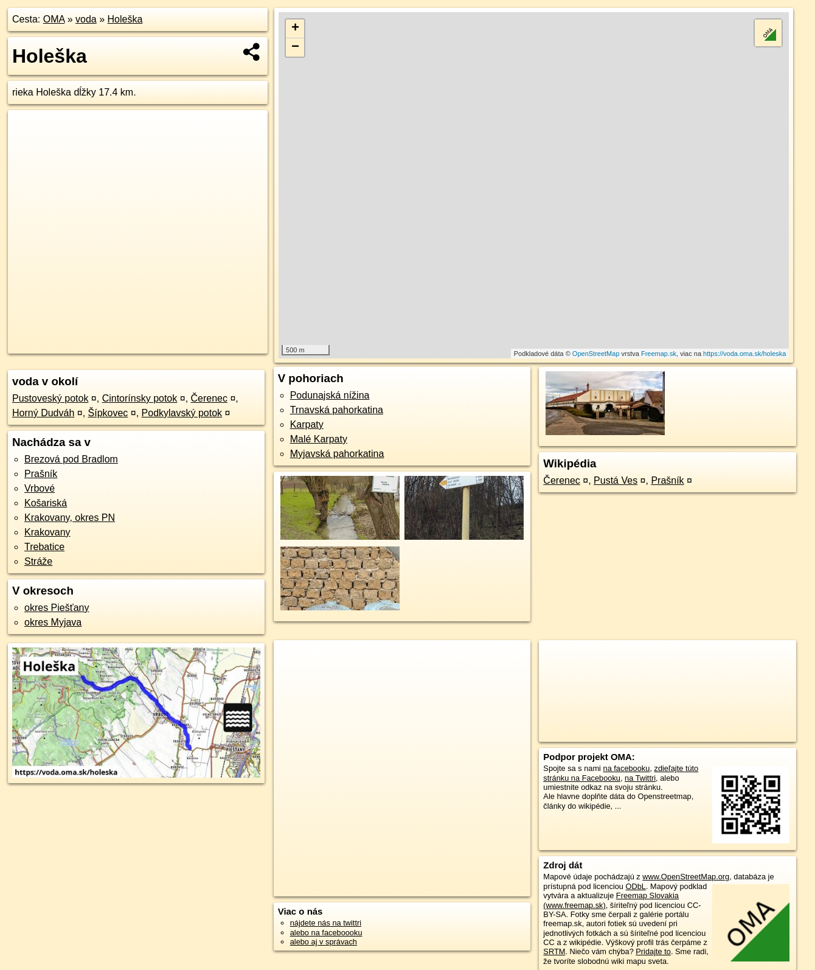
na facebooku (626, 768)
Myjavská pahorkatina (337, 453)
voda (86, 19)
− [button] (295, 47)
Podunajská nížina (330, 395)
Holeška (125, 19)
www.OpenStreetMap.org (685, 876)
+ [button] (295, 28)
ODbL (636, 886)
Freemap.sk (658, 353)
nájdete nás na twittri (325, 922)
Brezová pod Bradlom (71, 459)
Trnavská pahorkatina (336, 410)
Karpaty (307, 424)
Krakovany (47, 532)
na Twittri (640, 778)
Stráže (38, 561)
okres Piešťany (56, 607)
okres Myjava (53, 622)
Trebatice (44, 547)
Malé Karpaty (318, 439)
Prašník (40, 474)
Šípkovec (108, 413)
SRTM (554, 951)
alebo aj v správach (323, 941)
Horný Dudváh (43, 413)
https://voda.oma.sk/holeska (744, 353)
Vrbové (39, 488)
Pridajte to (653, 951)
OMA (54, 19)
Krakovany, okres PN (69, 517)
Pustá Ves (615, 480)
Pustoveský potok (50, 398)
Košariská (45, 503)
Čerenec (209, 398)
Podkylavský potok (182, 413)
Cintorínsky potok (140, 398)
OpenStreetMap (596, 353)
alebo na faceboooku (326, 932)
